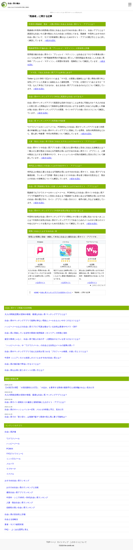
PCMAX (9, 449)
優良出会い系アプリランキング (19, 492)
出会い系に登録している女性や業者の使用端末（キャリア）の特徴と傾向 (36, 333)
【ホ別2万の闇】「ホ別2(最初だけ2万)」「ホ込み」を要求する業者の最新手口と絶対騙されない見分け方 (66, 386)
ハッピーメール (13, 444)
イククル (10, 474)
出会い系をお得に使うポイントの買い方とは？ (24, 370)
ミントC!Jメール (13, 459)
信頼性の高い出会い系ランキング (20, 508)
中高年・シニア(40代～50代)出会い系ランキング (27, 497)
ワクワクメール (13, 439)
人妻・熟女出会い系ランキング (19, 503)
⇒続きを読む (50, 40)
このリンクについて (99, 285)
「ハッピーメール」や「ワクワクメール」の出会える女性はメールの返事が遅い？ (40, 345)
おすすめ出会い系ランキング (17, 481)
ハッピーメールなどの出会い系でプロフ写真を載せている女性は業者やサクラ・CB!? (41, 327)
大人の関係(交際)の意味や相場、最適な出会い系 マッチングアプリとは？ (36, 314)
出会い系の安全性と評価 (15, 514)
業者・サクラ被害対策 (14, 524)
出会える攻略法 (11, 519)
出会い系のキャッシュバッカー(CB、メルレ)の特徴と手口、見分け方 (66, 408)
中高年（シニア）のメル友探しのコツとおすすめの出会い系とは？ (33, 358)
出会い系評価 (10, 432)
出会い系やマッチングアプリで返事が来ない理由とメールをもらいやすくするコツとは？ (42, 321)
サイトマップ (62, 542)
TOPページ (51, 542)
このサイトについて (78, 542)
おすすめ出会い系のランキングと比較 (22, 487)
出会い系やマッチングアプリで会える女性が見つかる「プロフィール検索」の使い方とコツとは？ (46, 351)
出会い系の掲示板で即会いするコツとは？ (23, 364)
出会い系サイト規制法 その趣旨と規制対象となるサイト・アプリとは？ (66, 400)
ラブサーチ (11, 469)
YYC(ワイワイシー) (14, 454)
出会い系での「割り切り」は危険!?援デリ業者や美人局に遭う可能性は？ (66, 415)
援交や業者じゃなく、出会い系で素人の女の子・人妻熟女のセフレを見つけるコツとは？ (42, 339)
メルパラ (10, 464)
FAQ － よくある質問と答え (16, 530)
